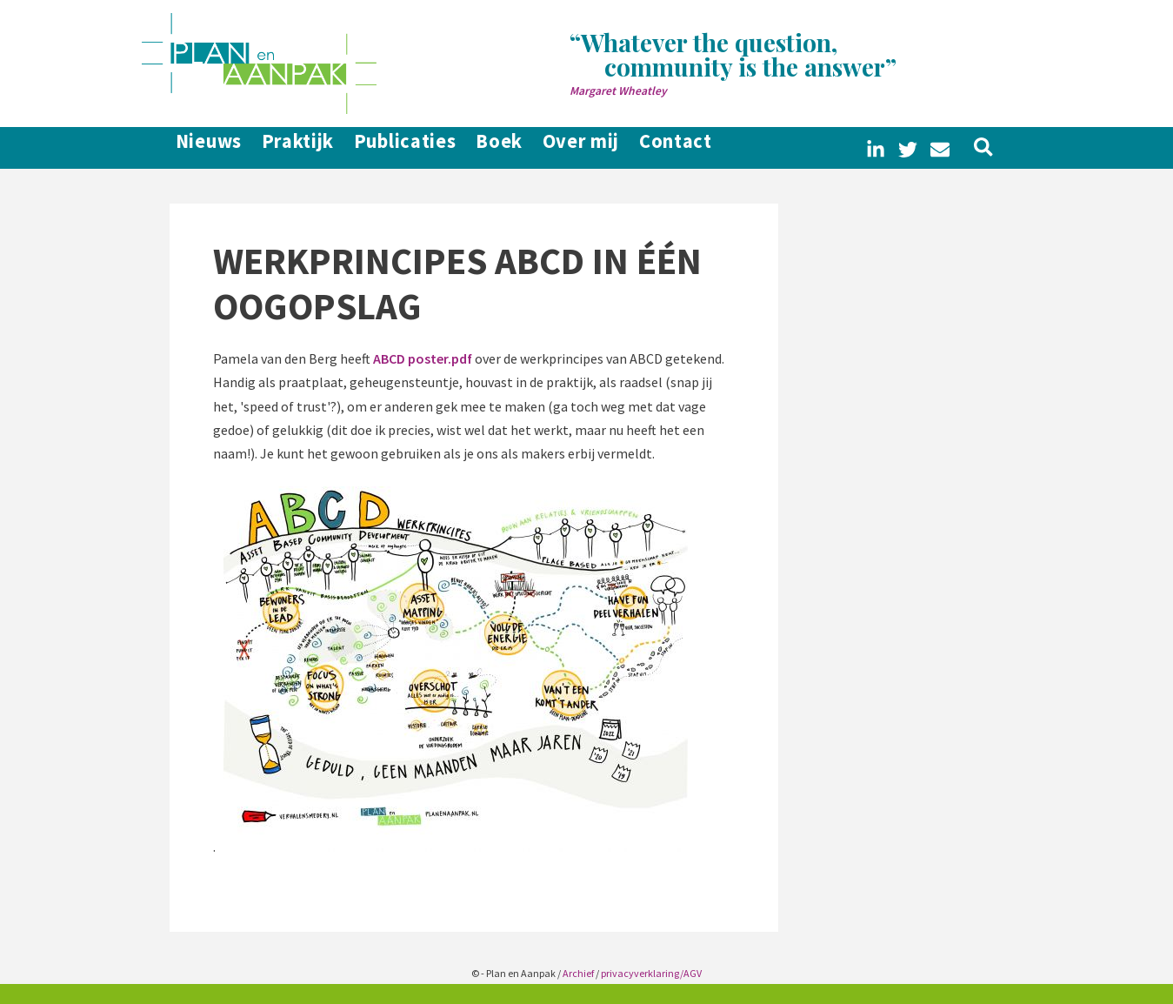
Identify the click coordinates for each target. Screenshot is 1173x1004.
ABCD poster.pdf (422, 358)
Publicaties (424, 148)
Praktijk (302, 148)
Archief (578, 973)
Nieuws (198, 148)
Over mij (631, 148)
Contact (739, 148)
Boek (533, 148)
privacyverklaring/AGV (651, 973)
